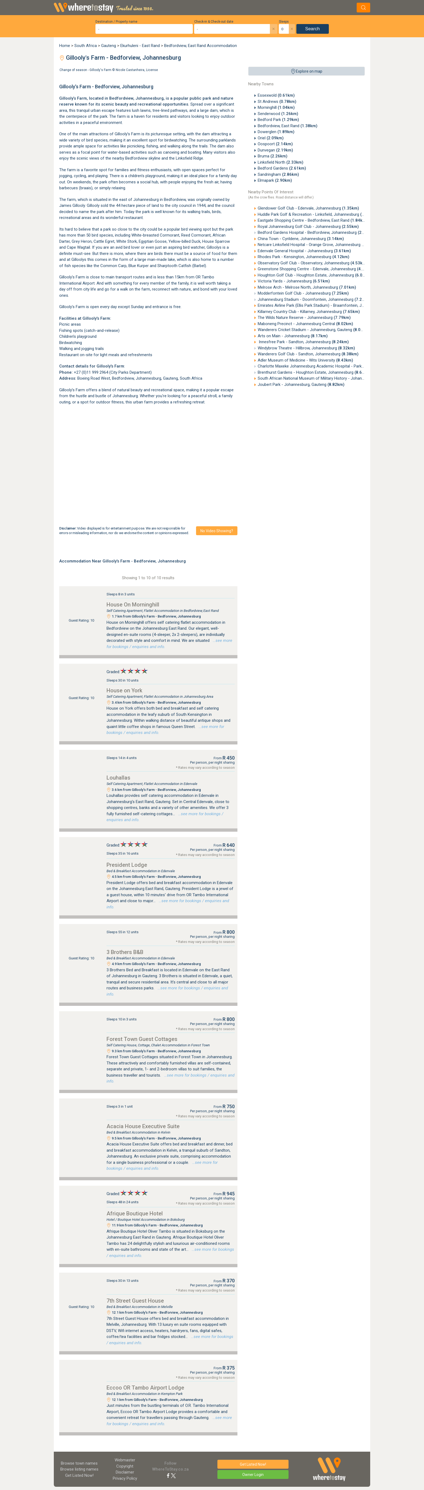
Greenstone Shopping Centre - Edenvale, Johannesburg (316, 269)
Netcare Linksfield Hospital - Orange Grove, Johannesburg (318, 244)
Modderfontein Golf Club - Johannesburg (303, 293)
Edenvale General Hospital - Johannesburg (304, 250)
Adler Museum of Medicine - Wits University (305, 360)
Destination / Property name (116, 21)
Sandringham (278, 174)
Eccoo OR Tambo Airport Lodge (145, 1387)
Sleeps (284, 21)
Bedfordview (121, 98)
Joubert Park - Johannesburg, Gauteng (301, 384)
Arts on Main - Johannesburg (293, 335)
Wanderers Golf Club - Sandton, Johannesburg (308, 354)
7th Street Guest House (135, 1300)
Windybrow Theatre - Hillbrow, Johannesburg (306, 348)
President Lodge (127, 865)
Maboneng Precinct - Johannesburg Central (305, 323)
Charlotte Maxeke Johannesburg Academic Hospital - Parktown (323, 366)
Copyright (124, 1466)
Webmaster (125, 1460)
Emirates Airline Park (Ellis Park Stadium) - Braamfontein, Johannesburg (330, 305)
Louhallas (118, 777)
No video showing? (216, 531)
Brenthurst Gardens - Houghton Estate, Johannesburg (315, 372)
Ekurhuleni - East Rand (140, 45)
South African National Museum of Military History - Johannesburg (326, 378)
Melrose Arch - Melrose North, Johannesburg (307, 287)
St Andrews (277, 101)
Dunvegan (275, 150)
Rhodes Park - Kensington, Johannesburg (303, 256)
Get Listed (79, 1475)
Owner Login (253, 1474)
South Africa (85, 45)
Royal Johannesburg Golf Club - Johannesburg (308, 226)
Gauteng (108, 45)
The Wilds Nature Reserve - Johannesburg (304, 317)
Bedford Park (278, 119)
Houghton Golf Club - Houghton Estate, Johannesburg (315, 275)
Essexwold (276, 95)
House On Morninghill (133, 604)
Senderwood (278, 113)
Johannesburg (148, 378)
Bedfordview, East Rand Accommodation (200, 45)
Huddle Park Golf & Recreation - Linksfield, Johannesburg (317, 214)
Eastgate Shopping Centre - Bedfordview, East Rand (312, 220)
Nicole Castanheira (130, 70)
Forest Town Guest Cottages (142, 1039)
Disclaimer (125, 1472)
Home (64, 45)
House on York (124, 690)
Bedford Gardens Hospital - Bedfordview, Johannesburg (316, 232)
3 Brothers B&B (125, 952)
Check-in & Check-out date (213, 21)
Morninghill (276, 107)
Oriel (271, 138)
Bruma (272, 156)
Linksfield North (280, 162)
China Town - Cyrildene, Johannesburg (301, 238)
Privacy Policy (125, 1478)
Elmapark (275, 180)
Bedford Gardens (282, 168)
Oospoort (275, 143)
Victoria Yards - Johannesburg (294, 281)
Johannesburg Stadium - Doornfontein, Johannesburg (315, 299)
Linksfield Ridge (189, 158)
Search (312, 28)
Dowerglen (276, 131)
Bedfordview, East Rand (287, 125)
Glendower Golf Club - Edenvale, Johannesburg (308, 208)
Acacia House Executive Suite (143, 1126)
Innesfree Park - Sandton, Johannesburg (303, 341)
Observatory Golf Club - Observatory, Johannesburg (312, 263)
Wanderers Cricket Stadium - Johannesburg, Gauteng (314, 329)
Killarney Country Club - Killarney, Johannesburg (309, 311)
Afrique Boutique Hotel (135, 1213)
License (152, 70)
